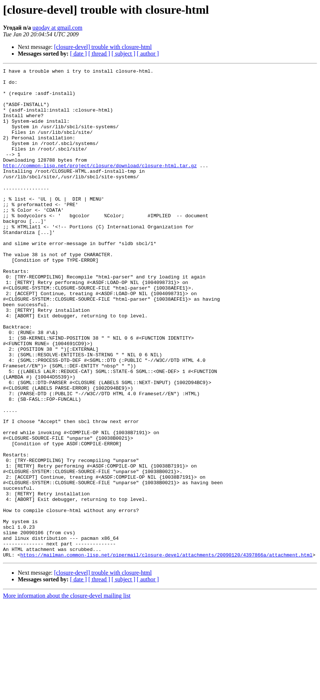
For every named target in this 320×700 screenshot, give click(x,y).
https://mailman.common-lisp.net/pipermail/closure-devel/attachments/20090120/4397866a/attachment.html (166, 652)
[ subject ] (123, 53)
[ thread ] (99, 53)
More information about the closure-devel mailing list (67, 693)
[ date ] (78, 53)
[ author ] (148, 53)
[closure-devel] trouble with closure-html (103, 47)
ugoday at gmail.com (58, 27)
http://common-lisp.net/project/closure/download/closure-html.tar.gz (100, 185)
